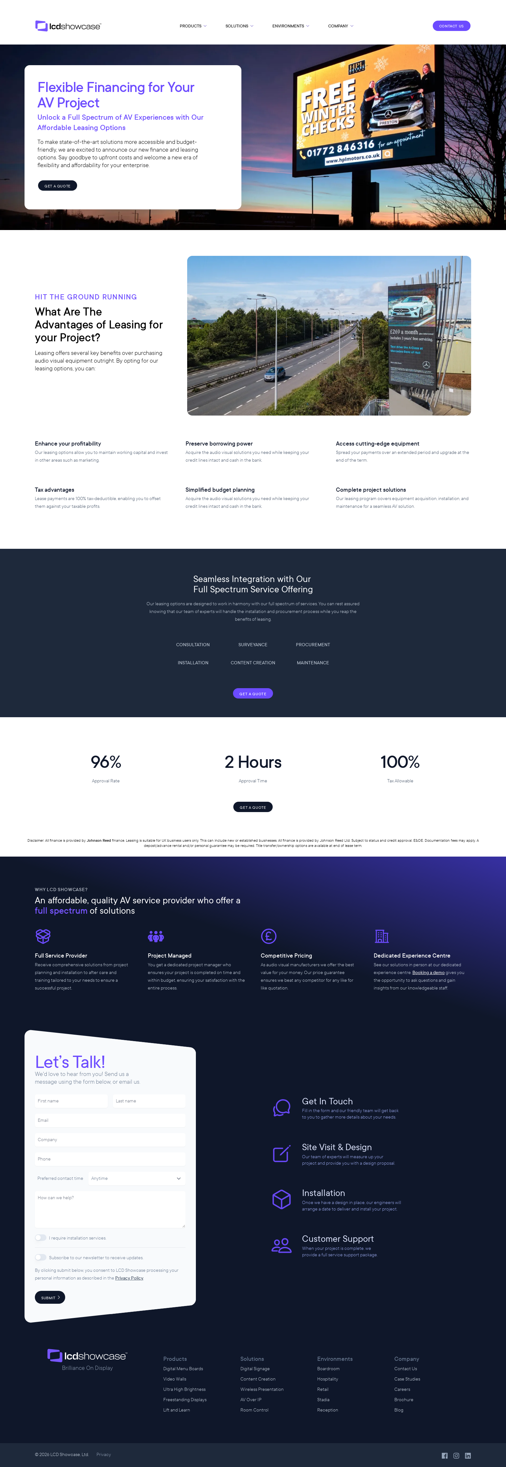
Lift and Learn (176, 1410)
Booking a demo (428, 972)
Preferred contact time (60, 1178)
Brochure (403, 1399)
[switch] (40, 1237)
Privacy (103, 1454)
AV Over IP (250, 1399)
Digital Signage (255, 1369)
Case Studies (407, 1379)
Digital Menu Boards (183, 1369)
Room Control (254, 1410)
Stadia (323, 1399)
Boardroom (328, 1369)
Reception (327, 1410)
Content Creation (258, 1379)
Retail (323, 1389)
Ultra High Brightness (184, 1389)
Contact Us (405, 1369)
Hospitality (327, 1379)
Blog (398, 1410)
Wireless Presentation (262, 1389)
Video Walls (174, 1379)
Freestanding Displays (185, 1399)
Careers (402, 1389)
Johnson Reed (99, 840)
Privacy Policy (129, 1278)
